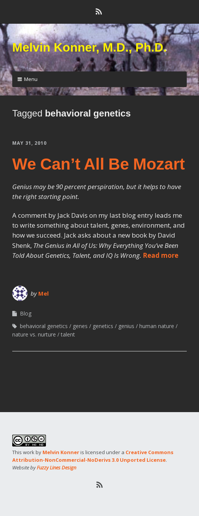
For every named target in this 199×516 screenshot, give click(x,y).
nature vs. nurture (34, 334)
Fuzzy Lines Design (56, 467)
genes (80, 326)
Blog (25, 313)
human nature (156, 326)
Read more (160, 255)
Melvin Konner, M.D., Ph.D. (89, 47)
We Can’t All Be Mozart (98, 164)
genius (126, 326)
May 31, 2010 (29, 143)
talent (68, 334)
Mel (43, 293)
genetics (103, 326)
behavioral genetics (44, 326)
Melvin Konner (60, 452)
